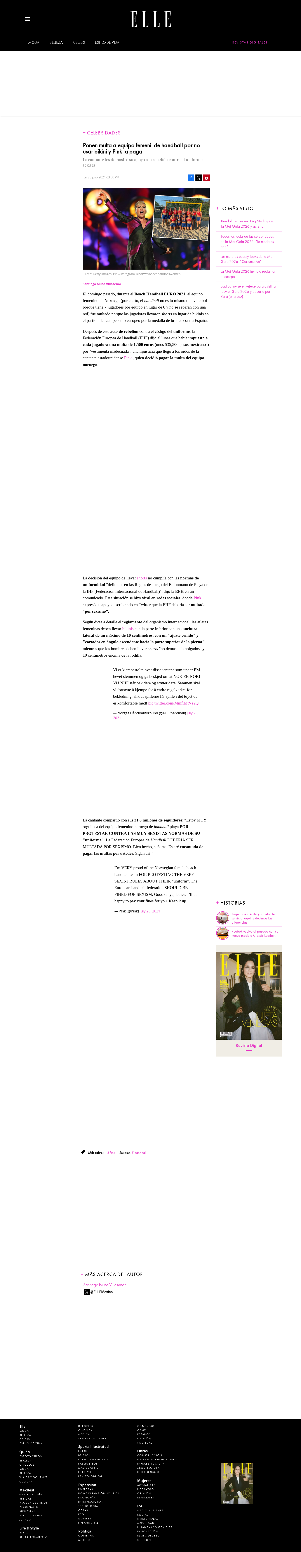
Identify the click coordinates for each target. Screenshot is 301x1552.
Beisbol (84, 1455)
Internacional (90, 1501)
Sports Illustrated (93, 1446)
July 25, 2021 (150, 911)
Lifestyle (85, 1472)
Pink (128, 358)
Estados (144, 1434)
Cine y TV (85, 1430)
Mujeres (84, 1518)
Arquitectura (148, 1467)
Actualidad (146, 1485)
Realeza (25, 1460)
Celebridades (104, 133)
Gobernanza (147, 1519)
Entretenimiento (33, 1536)
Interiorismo (148, 1472)
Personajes (28, 1506)
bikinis (128, 628)
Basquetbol (87, 1463)
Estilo (24, 1532)
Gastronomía (30, 1494)
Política (84, 1531)
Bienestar (27, 1511)
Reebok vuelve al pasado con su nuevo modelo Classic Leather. (254, 933)
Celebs (79, 42)
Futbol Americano (93, 1459)
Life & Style (29, 1528)
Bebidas (25, 1498)
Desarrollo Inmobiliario (158, 1459)
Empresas (85, 1489)
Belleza (56, 42)
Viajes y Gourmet (33, 1477)
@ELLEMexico (101, 1292)
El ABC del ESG (148, 1535)
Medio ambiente (150, 1510)
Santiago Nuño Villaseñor (104, 1284)
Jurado (25, 1519)
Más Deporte (88, 1467)
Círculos (27, 1464)
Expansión (87, 1484)
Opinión (144, 1438)
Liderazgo (145, 1489)
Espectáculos (30, 1456)
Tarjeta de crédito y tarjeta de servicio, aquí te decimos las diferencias (253, 918)
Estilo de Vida (30, 1515)
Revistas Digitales (250, 42)
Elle (22, 1426)
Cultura (26, 1481)
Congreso (146, 1426)
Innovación (147, 1531)
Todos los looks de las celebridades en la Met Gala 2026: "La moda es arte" (247, 241)
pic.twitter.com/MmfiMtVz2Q (173, 703)
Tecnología (88, 1506)
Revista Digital (249, 1045)
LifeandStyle (88, 1522)
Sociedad (145, 1442)
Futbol (83, 1451)
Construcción (149, 1455)
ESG (81, 1514)
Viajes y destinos (33, 1502)
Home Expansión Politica (99, 1493)
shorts (142, 578)
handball (140, 1153)
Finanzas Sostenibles (154, 1527)
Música (84, 1434)
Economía (87, 1497)
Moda (33, 42)
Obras (83, 1510)
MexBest (27, 1490)
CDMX (141, 1430)
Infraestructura (151, 1463)
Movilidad (145, 1523)
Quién (24, 1451)
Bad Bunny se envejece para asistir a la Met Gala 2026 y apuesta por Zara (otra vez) (248, 291)
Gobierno (86, 1535)
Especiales (145, 1497)
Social (142, 1514)
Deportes (85, 1426)
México (84, 1540)
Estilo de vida (107, 42)
